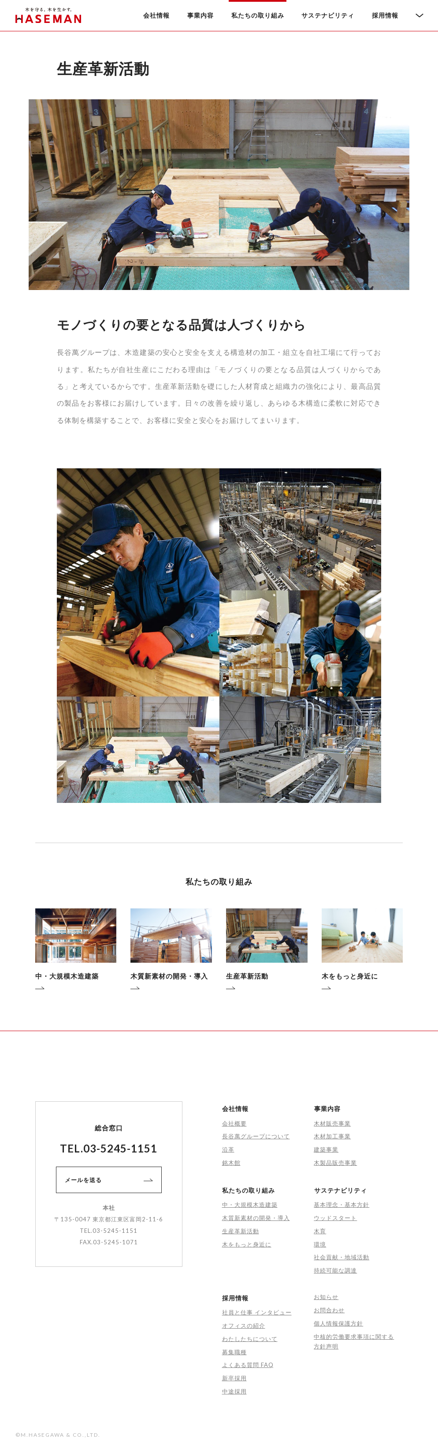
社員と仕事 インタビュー (257, 1312)
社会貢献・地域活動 (341, 1257)
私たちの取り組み (257, 15)
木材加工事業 (332, 1136)
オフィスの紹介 (243, 1325)
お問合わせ (329, 1310)
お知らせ (326, 1296)
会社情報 (156, 15)
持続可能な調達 (335, 1270)
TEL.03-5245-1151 (108, 1148)
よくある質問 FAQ (248, 1364)
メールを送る (108, 1179)
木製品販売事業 (335, 1162)
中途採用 (234, 1391)
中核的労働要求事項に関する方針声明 (354, 1341)
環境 (320, 1244)
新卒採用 (234, 1378)
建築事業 (326, 1149)
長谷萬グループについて (256, 1136)
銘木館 (231, 1162)
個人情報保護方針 (338, 1323)
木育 (320, 1231)
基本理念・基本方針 (341, 1204)
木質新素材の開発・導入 (256, 1217)
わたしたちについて (250, 1338)
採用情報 (385, 15)
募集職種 (234, 1352)
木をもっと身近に (246, 1244)
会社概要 (234, 1123)
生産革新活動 (240, 1231)
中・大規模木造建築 (250, 1204)
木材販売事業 (332, 1123)
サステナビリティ (327, 15)
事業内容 (200, 15)
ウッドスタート (335, 1217)
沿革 (228, 1149)
